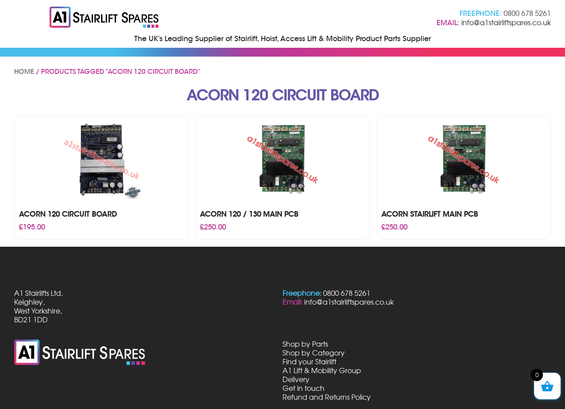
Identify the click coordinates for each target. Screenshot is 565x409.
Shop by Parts (305, 344)
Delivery (295, 379)
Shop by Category (313, 352)
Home (24, 72)
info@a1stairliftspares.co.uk (506, 22)
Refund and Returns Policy (326, 397)
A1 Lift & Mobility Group (321, 370)
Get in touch (303, 388)
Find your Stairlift (309, 361)
